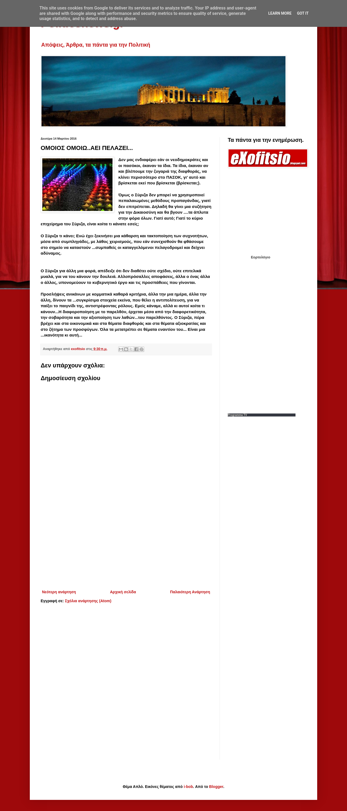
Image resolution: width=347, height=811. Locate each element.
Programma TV (237, 414)
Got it (303, 13)
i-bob (188, 786)
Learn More (279, 13)
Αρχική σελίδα (123, 592)
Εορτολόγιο (260, 257)
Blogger (216, 786)
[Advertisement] (126, 544)
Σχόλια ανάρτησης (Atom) (88, 601)
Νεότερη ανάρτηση (59, 592)
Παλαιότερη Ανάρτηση (190, 592)
